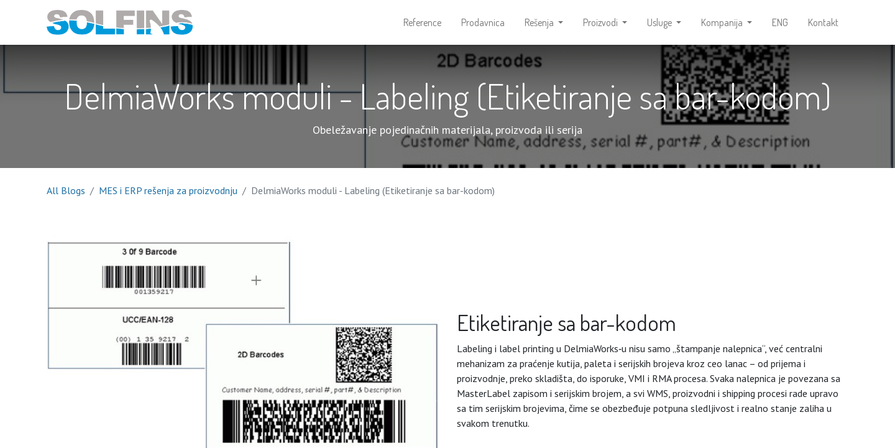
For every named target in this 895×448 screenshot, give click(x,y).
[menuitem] (422, 22)
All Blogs (66, 190)
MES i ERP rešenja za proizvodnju (168, 190)
